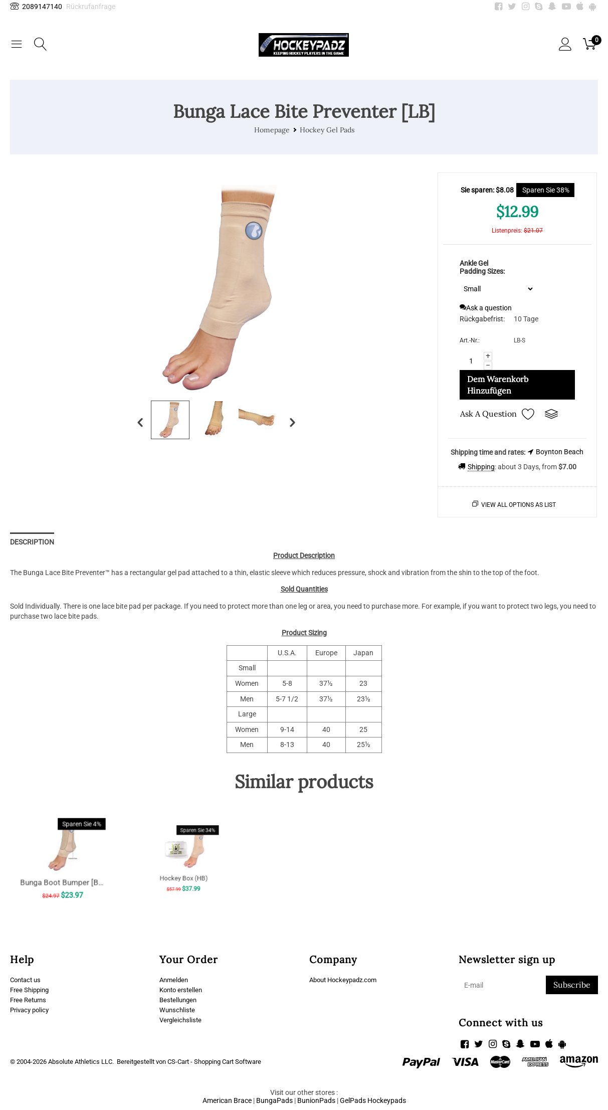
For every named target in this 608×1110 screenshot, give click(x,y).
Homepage (272, 129)
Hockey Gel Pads (327, 129)
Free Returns (30, 1001)
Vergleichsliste (181, 1022)
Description (32, 542)
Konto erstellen (182, 990)
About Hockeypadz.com (346, 980)
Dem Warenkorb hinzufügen (497, 385)
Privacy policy (31, 1011)
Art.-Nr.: (470, 340)
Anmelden (174, 980)
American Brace (227, 1099)
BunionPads (316, 1099)
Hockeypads (386, 1099)
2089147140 (36, 7)
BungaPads (274, 1099)
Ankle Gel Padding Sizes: (482, 267)
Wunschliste (178, 1011)
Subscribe (571, 985)
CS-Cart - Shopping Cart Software (214, 1060)
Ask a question (486, 308)
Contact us (27, 980)
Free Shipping (31, 990)
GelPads (353, 1099)
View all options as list (518, 504)
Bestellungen (179, 1001)
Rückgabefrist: (482, 319)
